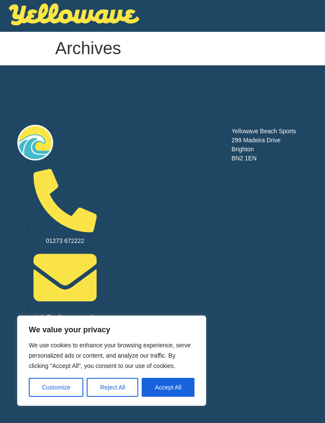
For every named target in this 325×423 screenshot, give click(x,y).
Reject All (112, 387)
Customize (56, 387)
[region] (111, 361)
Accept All (168, 387)
